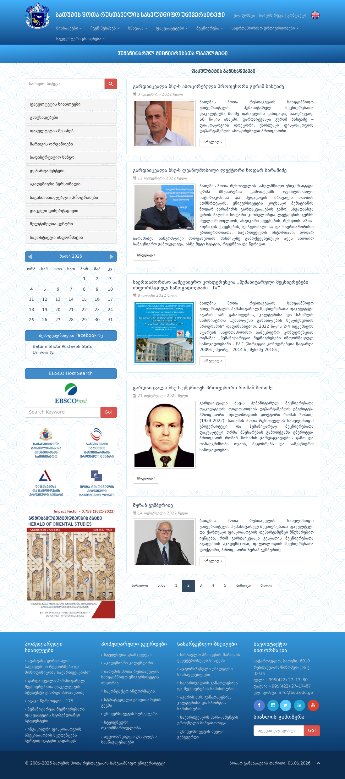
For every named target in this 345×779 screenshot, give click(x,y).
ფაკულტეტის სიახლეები (55, 104)
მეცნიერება (209, 28)
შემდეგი (243, 586)
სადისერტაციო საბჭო (52, 157)
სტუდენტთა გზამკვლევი (128, 655)
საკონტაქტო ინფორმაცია (56, 237)
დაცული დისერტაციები (54, 211)
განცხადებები (44, 117)
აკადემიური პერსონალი (55, 184)
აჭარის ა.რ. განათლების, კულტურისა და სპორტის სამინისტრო (204, 703)
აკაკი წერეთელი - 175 (50, 701)
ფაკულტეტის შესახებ (52, 131)
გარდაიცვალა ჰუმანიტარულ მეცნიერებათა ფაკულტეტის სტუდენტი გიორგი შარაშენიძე (55, 687)
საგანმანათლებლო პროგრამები (64, 197)
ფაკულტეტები (172, 28)
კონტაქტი (296, 16)
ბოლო (266, 586)
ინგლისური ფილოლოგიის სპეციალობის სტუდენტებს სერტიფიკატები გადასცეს (53, 735)
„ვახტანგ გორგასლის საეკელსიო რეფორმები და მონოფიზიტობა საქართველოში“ (57, 667)
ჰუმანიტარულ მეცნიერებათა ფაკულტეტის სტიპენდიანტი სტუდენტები (55, 715)
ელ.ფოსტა (244, 16)
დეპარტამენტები (47, 171)
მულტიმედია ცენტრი (51, 224)
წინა (161, 586)
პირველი (139, 586)
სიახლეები (69, 28)
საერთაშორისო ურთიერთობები (265, 28)
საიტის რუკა (271, 16)
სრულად (213, 142)
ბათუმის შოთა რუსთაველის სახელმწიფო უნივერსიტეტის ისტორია (130, 677)
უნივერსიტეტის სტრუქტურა (131, 714)
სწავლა (137, 28)
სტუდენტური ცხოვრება (80, 39)
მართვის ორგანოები (51, 144)
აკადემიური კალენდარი (128, 663)
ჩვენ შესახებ (105, 28)
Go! (109, 412)
